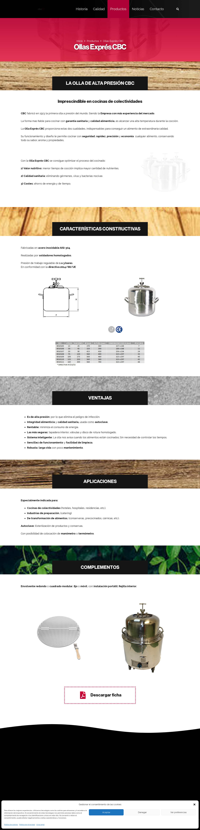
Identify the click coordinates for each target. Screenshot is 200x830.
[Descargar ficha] (84, 695)
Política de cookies (11, 825)
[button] (194, 804)
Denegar (142, 812)
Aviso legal (40, 825)
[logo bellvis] (41, 9)
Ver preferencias (178, 812)
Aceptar (106, 812)
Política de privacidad (27, 825)
